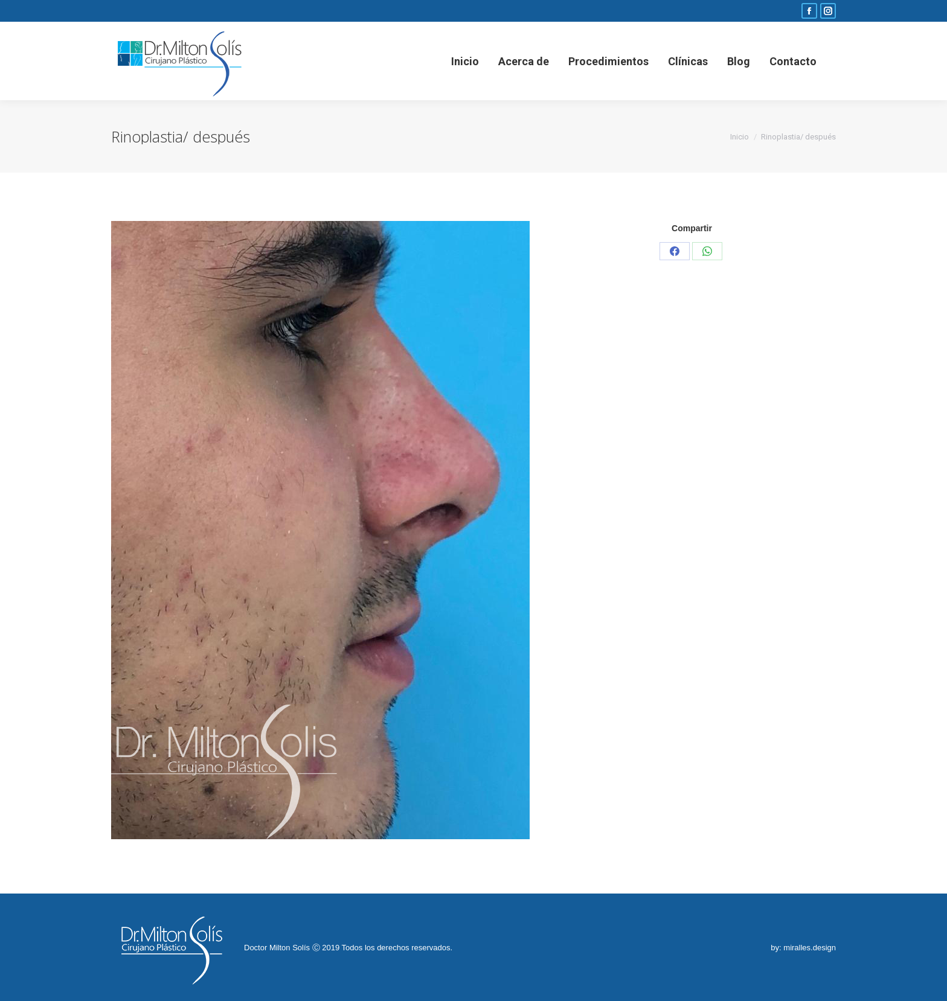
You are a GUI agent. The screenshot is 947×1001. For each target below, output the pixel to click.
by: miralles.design (803, 947)
